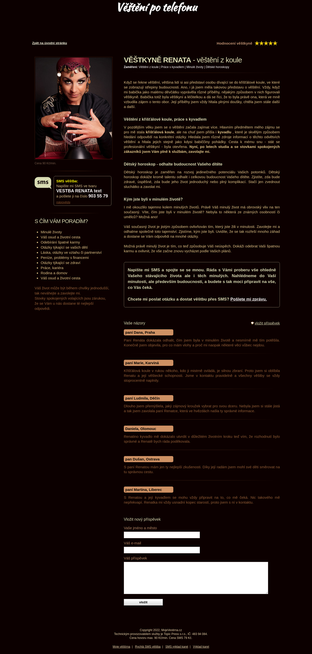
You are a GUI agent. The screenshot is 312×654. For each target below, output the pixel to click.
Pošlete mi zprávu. (248, 299)
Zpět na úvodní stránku (49, 43)
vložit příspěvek (267, 323)
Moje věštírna (121, 646)
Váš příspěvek (135, 558)
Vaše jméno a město (140, 528)
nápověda (63, 202)
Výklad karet (201, 646)
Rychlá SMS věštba (148, 646)
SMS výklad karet (177, 646)
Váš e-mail (132, 543)
